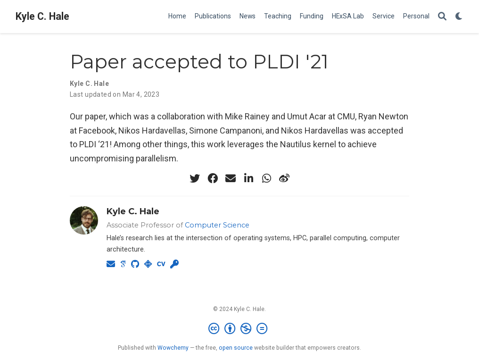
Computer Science (217, 225)
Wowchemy (173, 348)
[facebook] (213, 178)
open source (236, 348)
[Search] (442, 16)
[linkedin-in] (248, 178)
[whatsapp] (266, 178)
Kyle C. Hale (42, 16)
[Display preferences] (459, 16)
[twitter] (195, 178)
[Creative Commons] (239, 329)
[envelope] (230, 178)
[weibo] (284, 178)
